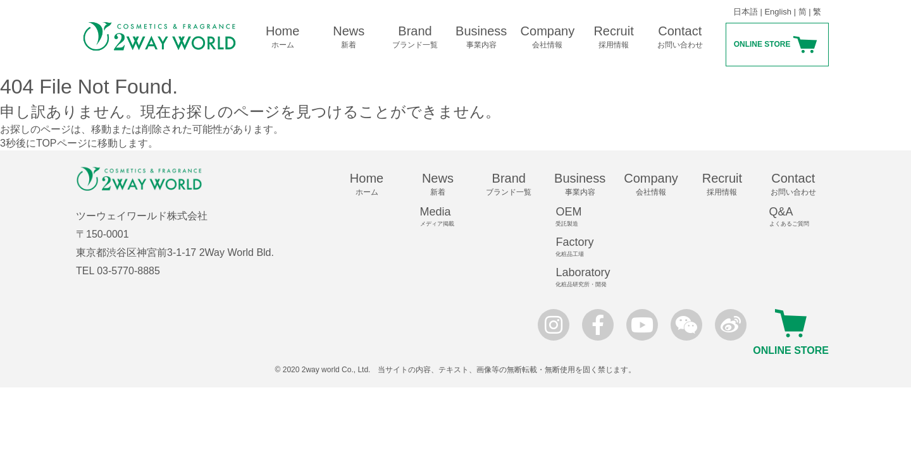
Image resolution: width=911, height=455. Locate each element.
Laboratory (585, 277)
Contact (680, 37)
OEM (585, 216)
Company (547, 37)
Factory (585, 247)
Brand (415, 37)
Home (282, 37)
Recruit (614, 37)
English (777, 11)
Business (481, 37)
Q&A (799, 216)
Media (443, 216)
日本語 (745, 11)
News (349, 37)
